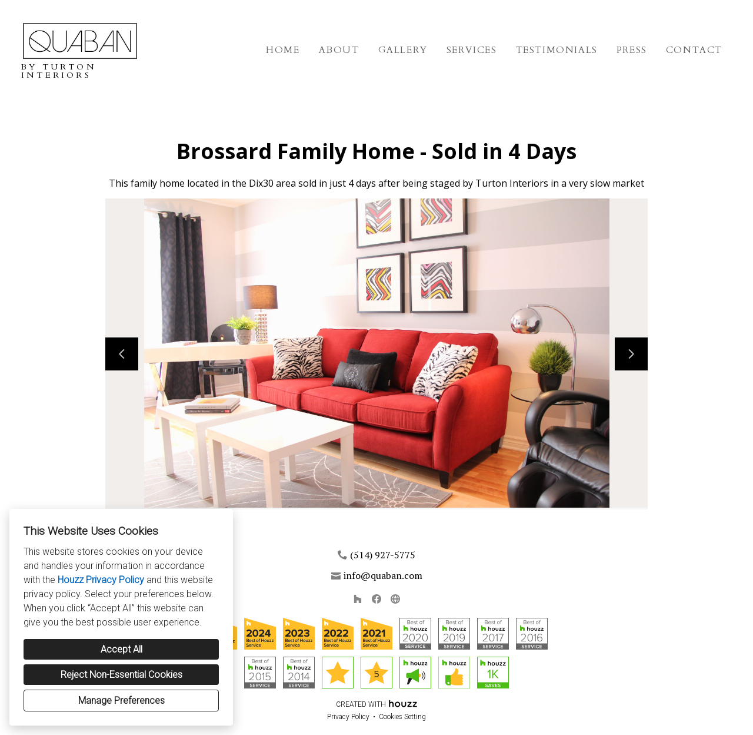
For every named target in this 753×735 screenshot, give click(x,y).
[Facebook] (376, 599)
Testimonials (557, 50)
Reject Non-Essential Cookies (121, 674)
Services (472, 50)
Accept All (121, 649)
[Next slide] (631, 353)
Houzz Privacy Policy (101, 579)
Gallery (403, 50)
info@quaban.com (383, 575)
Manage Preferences (121, 700)
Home (282, 50)
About (339, 50)
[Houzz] (357, 599)
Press (632, 50)
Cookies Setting (402, 717)
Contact (694, 50)
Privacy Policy (348, 717)
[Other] (395, 599)
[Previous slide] (121, 353)
